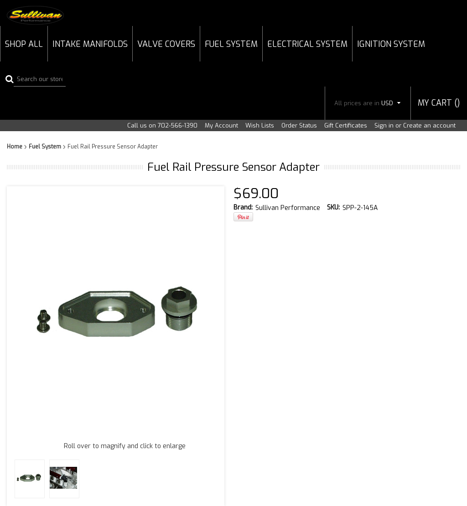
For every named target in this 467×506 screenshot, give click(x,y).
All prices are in (367, 103)
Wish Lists (259, 125)
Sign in (384, 125)
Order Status (299, 125)
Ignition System (391, 44)
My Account (221, 125)
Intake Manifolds (90, 44)
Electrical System (307, 44)
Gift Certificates (345, 125)
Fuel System (231, 44)
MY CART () (439, 102)
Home (14, 146)
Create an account (429, 125)
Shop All (24, 44)
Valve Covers (166, 44)
